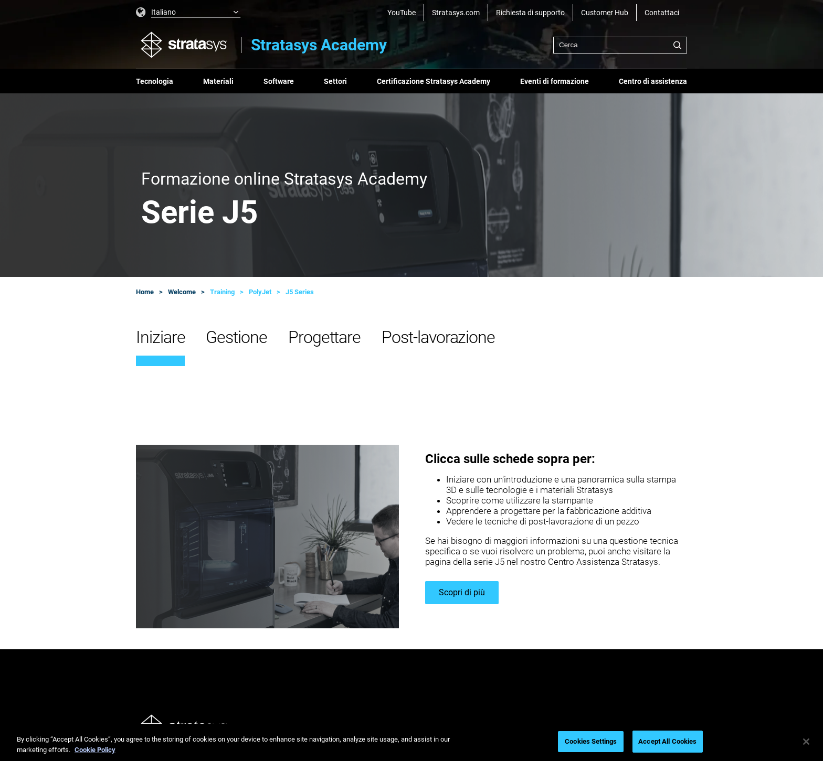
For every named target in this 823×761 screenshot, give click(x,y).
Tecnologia (154, 81)
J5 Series (300, 292)
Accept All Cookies (667, 741)
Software (278, 81)
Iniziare (160, 337)
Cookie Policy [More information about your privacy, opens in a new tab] (95, 750)
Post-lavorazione (438, 337)
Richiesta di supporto (530, 12)
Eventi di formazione (554, 81)
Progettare (324, 337)
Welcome (182, 292)
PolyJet (260, 292)
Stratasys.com (456, 12)
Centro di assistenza (653, 81)
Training (222, 292)
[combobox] (620, 45)
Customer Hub (604, 12)
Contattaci (662, 12)
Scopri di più (462, 592)
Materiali (218, 81)
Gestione (236, 337)
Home (145, 292)
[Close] (806, 741)
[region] (411, 742)
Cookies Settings (591, 741)
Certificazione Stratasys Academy (433, 81)
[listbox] (188, 12)
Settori (335, 81)
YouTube (401, 12)
